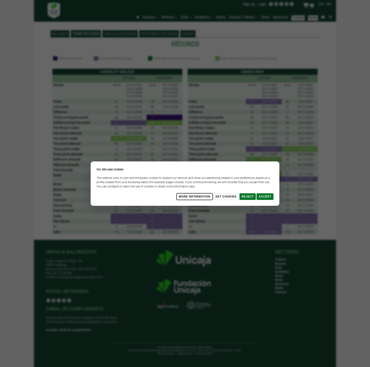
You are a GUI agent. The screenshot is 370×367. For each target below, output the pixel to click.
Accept (265, 196)
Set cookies (226, 196)
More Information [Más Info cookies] (194, 196)
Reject (248, 196)
